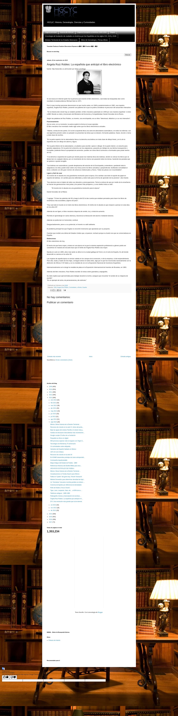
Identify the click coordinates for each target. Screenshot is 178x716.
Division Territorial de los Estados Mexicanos (61, 40)
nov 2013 (54, 508)
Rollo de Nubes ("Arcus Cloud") (60, 488)
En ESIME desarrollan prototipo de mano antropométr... (67, 457)
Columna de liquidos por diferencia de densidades (65, 485)
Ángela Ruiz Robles (62, 287)
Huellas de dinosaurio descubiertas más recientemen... (67, 432)
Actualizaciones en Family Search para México (64, 474)
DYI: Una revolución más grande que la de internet (66, 501)
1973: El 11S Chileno (57, 452)
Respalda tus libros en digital (59, 438)
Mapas (112, 32)
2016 (50, 519)
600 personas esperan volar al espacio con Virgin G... (67, 441)
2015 (50, 516)
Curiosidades (72, 287)
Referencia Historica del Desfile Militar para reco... (66, 466)
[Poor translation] (13, 677)
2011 (50, 392)
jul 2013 (53, 416)
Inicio (90, 356)
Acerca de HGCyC (67, 32)
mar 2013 (54, 405)
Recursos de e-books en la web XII (61, 454)
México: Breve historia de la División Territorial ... (65, 424)
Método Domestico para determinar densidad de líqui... (67, 479)
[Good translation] (5, 677)
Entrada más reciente (54, 356)
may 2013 (54, 411)
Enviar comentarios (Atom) (64, 360)
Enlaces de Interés (54, 640)
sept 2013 (54, 422)
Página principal (51, 32)
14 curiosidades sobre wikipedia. (60, 446)
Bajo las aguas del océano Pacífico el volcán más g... (67, 430)
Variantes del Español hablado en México (63, 449)
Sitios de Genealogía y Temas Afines (94, 40)
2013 (50, 397)
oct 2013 (53, 505)
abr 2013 (54, 408)
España (84, 287)
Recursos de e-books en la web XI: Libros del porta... (66, 427)
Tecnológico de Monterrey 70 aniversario (63, 444)
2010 (50, 389)
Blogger (100, 612)
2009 (50, 386)
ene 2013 (54, 400)
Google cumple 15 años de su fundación (62, 435)
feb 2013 (53, 403)
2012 (50, 395)
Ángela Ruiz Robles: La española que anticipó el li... (66, 498)
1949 (55, 287)
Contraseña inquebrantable (58, 460)
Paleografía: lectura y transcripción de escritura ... (65, 496)
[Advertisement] (89, 373)
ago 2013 (54, 419)
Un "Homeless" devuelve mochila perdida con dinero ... (67, 482)
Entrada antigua (126, 356)
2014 (50, 514)
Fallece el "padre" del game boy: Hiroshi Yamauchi (66, 476)
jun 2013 (53, 414)
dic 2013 (53, 510)
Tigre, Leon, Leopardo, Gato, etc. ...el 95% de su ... (66, 490)
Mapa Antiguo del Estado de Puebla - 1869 (63, 463)
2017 (50, 522)
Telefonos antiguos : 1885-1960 (60, 493)
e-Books (79, 287)
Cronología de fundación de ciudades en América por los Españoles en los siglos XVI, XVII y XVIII (80, 36)
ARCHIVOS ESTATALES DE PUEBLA (62, 468)
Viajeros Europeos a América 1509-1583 (92, 32)
